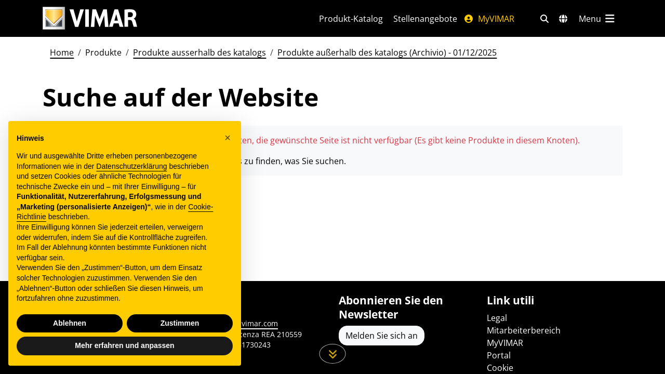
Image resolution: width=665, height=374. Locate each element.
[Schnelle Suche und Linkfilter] (544, 18)
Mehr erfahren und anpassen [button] (124, 345)
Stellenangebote (425, 18)
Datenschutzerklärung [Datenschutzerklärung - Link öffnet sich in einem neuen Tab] (131, 166)
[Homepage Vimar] (168, 18)
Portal (499, 355)
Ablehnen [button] (69, 323)
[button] (227, 137)
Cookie (500, 367)
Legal (497, 318)
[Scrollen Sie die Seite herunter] (333, 354)
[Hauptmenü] (597, 18)
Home (62, 52)
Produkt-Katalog (351, 18)
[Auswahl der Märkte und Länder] (563, 18)
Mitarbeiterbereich (524, 330)
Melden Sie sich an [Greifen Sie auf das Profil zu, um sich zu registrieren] (381, 335)
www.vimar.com (250, 323)
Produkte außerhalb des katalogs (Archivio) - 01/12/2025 (387, 52)
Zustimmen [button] (180, 323)
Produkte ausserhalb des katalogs (199, 52)
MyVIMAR (488, 18)
